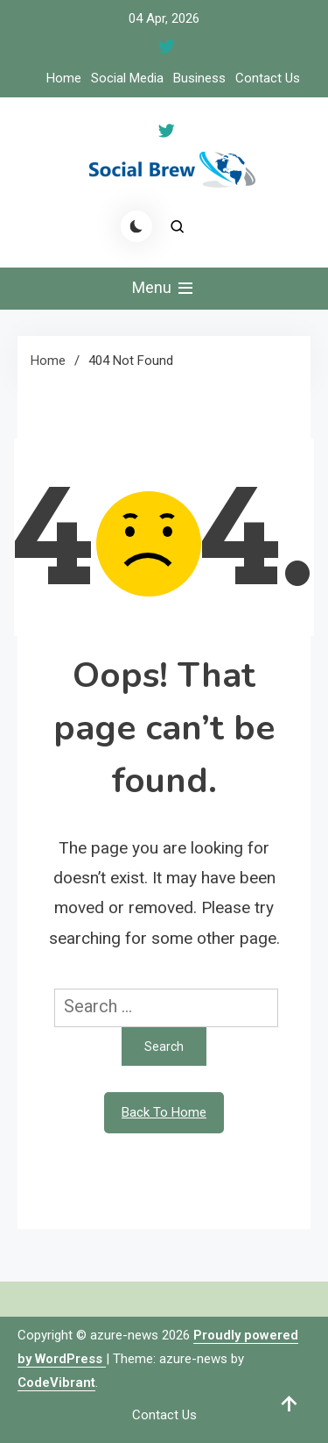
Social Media (127, 78)
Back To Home (164, 1112)
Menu (164, 288)
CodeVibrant (56, 1382)
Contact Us (267, 78)
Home (63, 78)
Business (199, 78)
